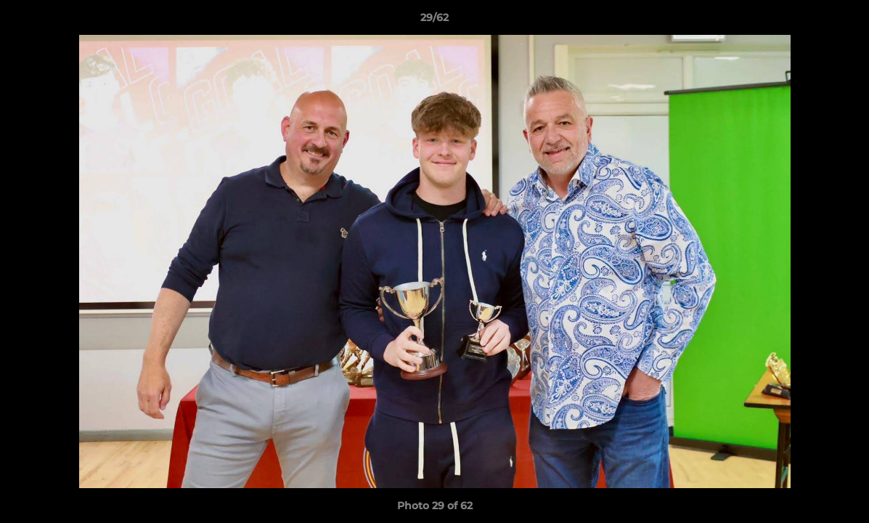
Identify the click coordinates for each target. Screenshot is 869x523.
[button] (843, 21)
